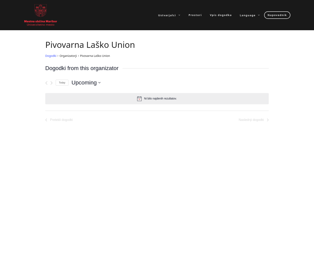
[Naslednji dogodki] (51, 83)
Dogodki (50, 56)
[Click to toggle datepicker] (86, 83)
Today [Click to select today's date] (62, 82)
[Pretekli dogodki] (46, 83)
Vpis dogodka (221, 15)
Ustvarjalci (171, 15)
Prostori (195, 15)
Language (252, 15)
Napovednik (277, 15)
